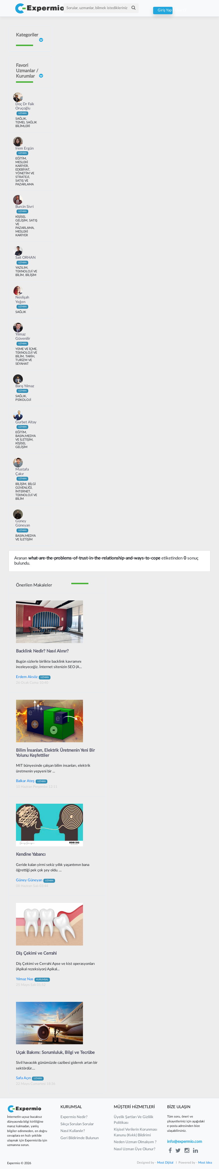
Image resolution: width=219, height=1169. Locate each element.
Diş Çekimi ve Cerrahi (36, 953)
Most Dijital (165, 1162)
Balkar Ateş (31, 781)
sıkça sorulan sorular (77, 1124)
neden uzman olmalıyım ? (135, 1142)
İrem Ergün (24, 151)
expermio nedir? (74, 1117)
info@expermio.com (184, 1142)
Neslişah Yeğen (22, 302)
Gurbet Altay (25, 424)
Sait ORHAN (25, 260)
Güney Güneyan (22, 525)
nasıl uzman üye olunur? (134, 1149)
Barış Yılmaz (24, 388)
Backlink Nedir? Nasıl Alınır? (42, 651)
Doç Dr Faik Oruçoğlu (24, 108)
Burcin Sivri (24, 209)
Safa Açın (30, 1078)
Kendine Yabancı (31, 854)
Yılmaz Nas (33, 979)
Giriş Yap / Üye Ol (163, 10)
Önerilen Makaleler (34, 585)
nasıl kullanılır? (72, 1131)
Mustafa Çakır (22, 474)
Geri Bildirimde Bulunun (79, 1138)
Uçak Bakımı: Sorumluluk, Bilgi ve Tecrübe (55, 1052)
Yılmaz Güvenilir (22, 339)
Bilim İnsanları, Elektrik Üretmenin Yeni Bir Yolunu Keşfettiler (55, 753)
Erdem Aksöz (33, 677)
